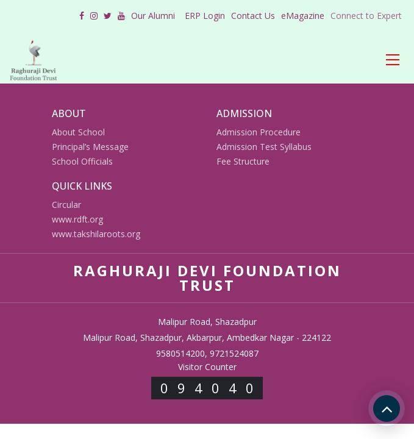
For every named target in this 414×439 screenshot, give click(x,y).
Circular (66, 204)
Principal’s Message (90, 146)
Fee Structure (242, 161)
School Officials (82, 161)
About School (78, 132)
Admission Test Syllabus (264, 146)
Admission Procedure (258, 132)
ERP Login (205, 15)
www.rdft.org (77, 219)
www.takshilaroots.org (96, 234)
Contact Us (253, 15)
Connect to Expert (366, 15)
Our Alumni (153, 15)
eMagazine (302, 15)
